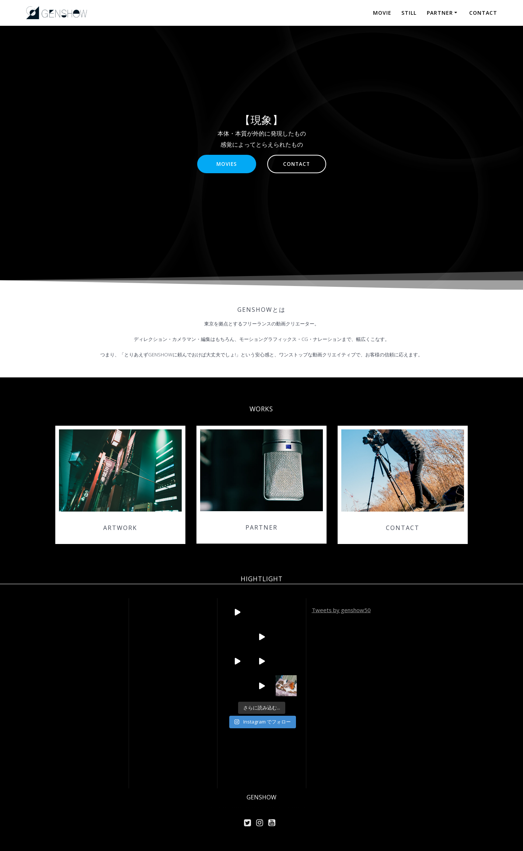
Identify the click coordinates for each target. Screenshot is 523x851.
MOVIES (226, 163)
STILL (408, 12)
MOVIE (382, 12)
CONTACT (483, 12)
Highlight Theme (282, 807)
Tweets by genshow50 (341, 610)
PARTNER (440, 12)
